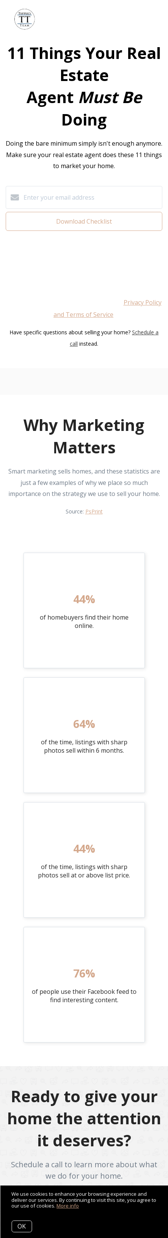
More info (68, 1205)
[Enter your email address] (92, 197)
